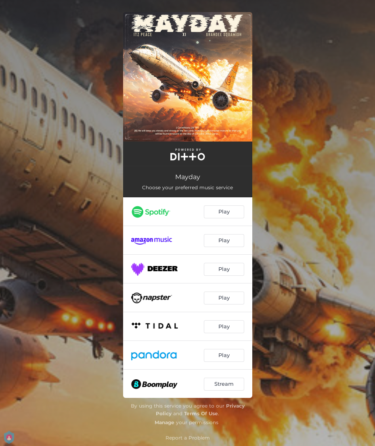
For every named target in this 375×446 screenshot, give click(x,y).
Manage (164, 422)
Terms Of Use (201, 413)
